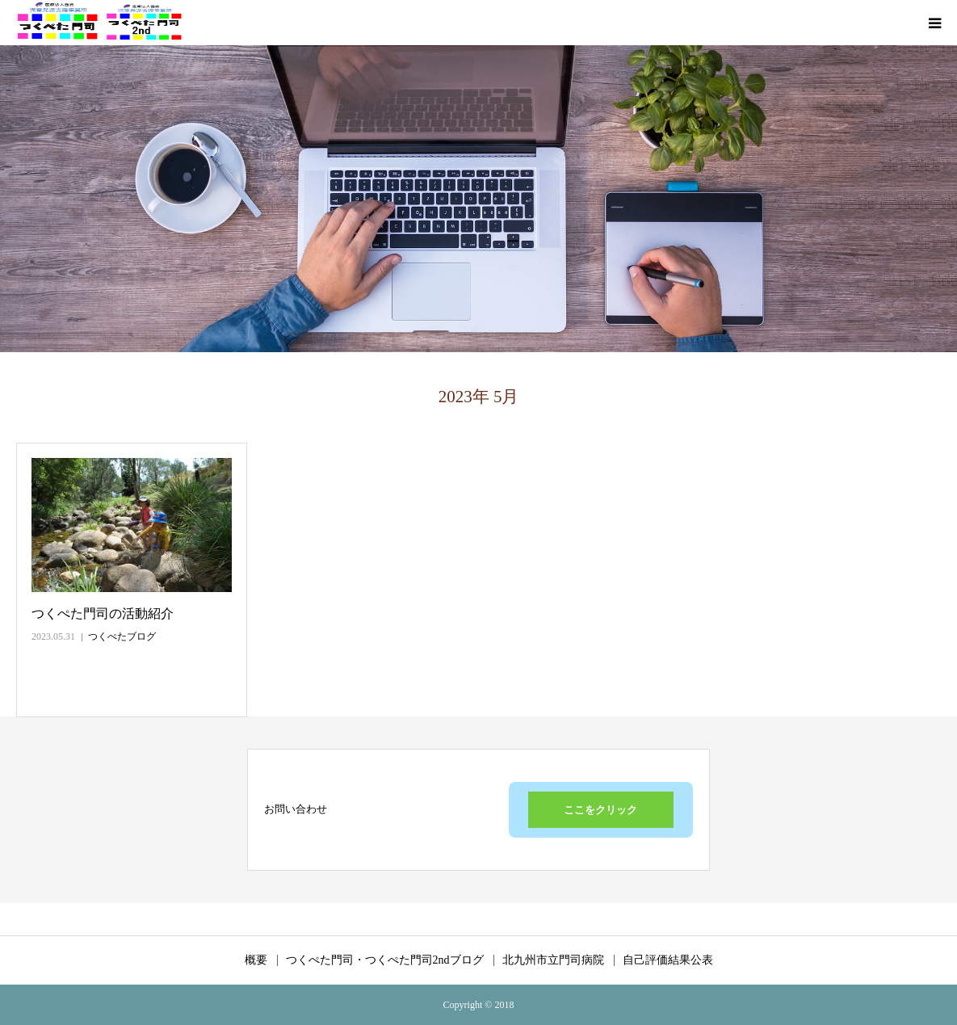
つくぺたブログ (122, 636)
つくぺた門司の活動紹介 (102, 613)
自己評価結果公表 (668, 960)
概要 (256, 960)
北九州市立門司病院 (553, 960)
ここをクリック (600, 810)
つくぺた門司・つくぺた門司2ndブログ (385, 960)
